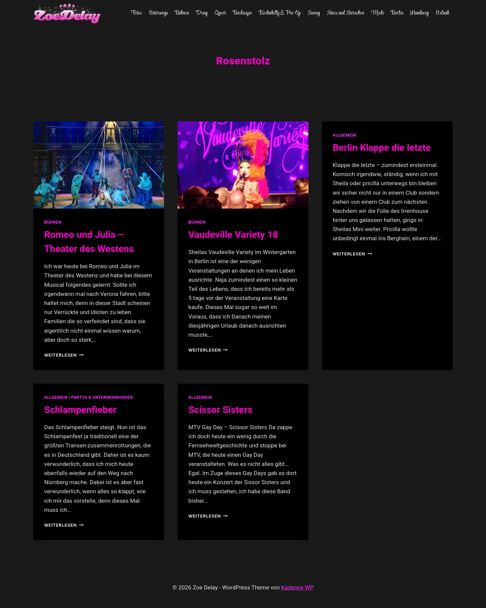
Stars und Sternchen (345, 13)
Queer (220, 13)
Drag (202, 13)
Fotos (136, 13)
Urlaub (442, 13)
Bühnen (182, 13)
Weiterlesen (64, 355)
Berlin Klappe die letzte (382, 147)
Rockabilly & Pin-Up (280, 13)
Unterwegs (158, 13)
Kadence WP (297, 587)
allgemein (344, 135)
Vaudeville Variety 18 (233, 234)
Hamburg (419, 13)
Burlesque (242, 13)
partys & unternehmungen (102, 397)
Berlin (397, 13)
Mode (377, 13)
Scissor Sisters (220, 409)
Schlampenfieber (80, 409)
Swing (313, 13)
